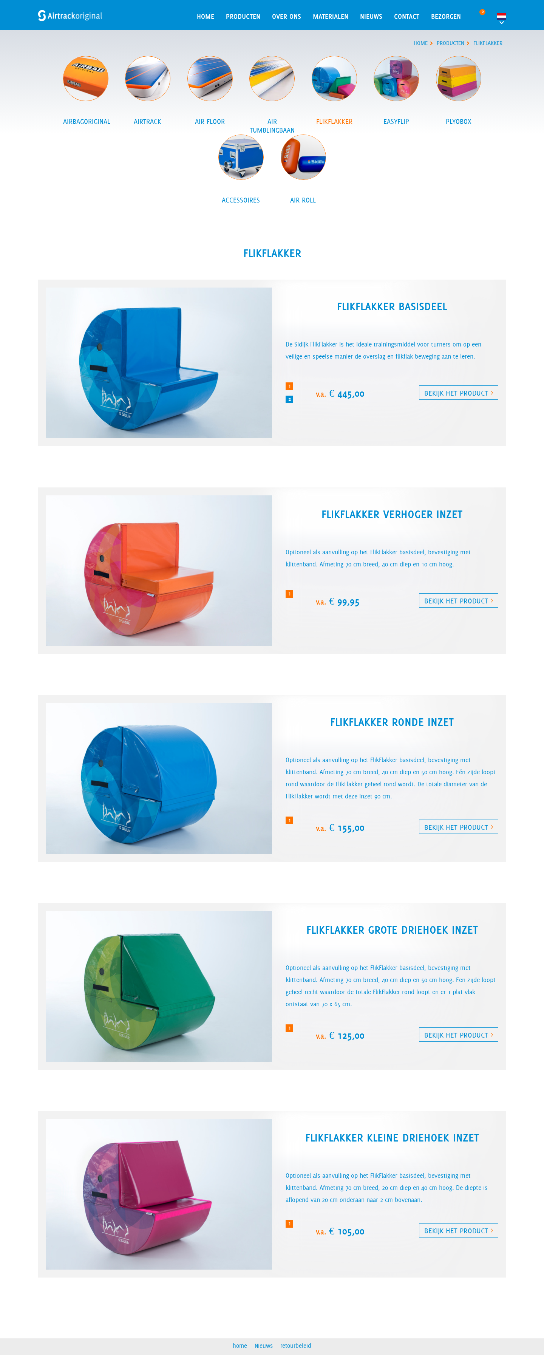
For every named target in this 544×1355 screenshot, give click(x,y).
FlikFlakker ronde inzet (392, 722)
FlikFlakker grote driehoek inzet (392, 930)
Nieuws (371, 16)
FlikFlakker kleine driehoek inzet (392, 1138)
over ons (286, 16)
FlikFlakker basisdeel (392, 306)
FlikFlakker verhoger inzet (391, 514)
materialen (330, 16)
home (205, 16)
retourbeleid (295, 1345)
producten (450, 43)
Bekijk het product (456, 393)
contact (406, 16)
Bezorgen (446, 16)
